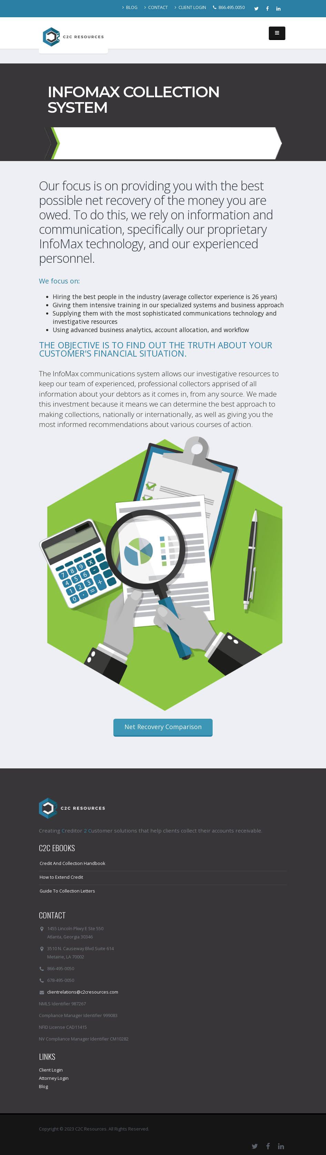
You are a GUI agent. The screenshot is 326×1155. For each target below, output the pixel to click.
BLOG (129, 7)
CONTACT (156, 7)
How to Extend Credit (61, 877)
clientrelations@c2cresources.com (82, 992)
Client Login (51, 1070)
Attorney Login (54, 1078)
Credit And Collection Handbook (72, 863)
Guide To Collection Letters (67, 891)
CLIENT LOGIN (190, 7)
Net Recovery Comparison (163, 727)
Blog (43, 1086)
